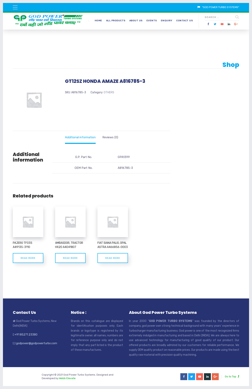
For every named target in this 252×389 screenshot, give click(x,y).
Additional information (80, 137)
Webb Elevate (67, 378)
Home (98, 20)
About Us (136, 20)
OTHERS (109, 92)
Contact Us (184, 20)
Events (151, 20)
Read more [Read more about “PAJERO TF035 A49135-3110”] (28, 258)
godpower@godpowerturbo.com (36, 343)
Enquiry (166, 20)
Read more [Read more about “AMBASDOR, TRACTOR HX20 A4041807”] (70, 258)
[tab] (80, 137)
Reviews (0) (110, 137)
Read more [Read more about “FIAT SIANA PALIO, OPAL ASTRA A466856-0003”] (112, 258)
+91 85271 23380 (26, 334)
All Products (115, 20)
